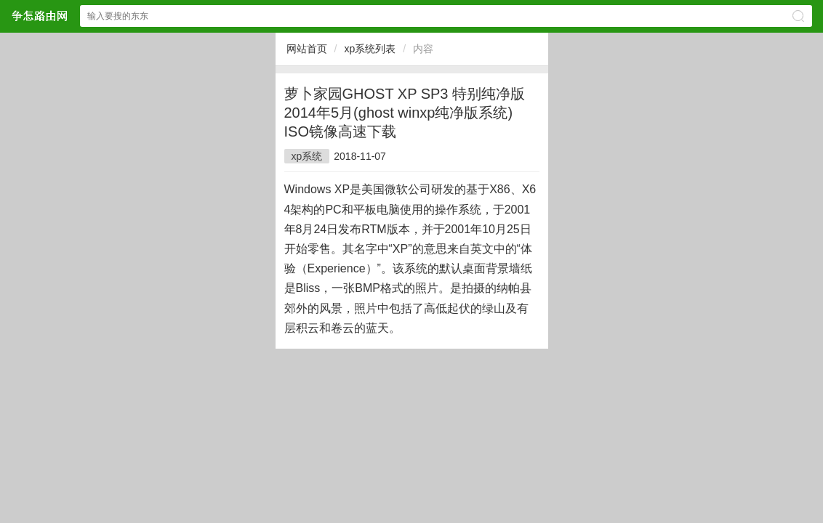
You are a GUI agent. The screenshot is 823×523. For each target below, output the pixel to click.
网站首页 (306, 48)
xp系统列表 (370, 48)
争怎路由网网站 (39, 16)
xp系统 (307, 156)
